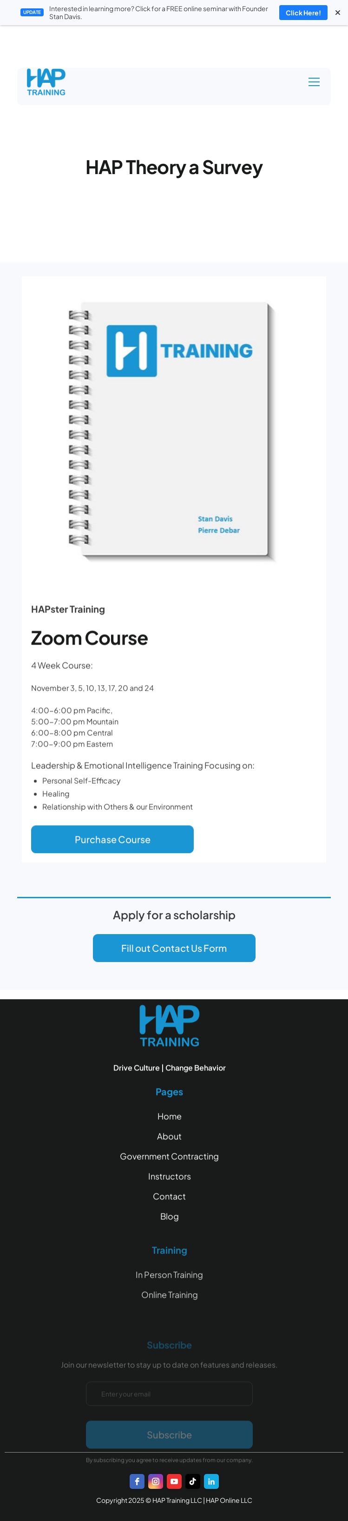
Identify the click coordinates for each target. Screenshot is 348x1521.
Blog (169, 1218)
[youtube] (174, 1481)
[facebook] (137, 1481)
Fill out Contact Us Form (174, 948)
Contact (169, 1198)
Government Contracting (169, 1158)
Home (170, 1118)
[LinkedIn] (211, 1481)
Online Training (169, 1312)
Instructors (169, 1178)
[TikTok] (192, 1481)
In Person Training (169, 1292)
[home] (56, 82)
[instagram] (155, 1481)
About (169, 1138)
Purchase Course (113, 842)
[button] (312, 82)
